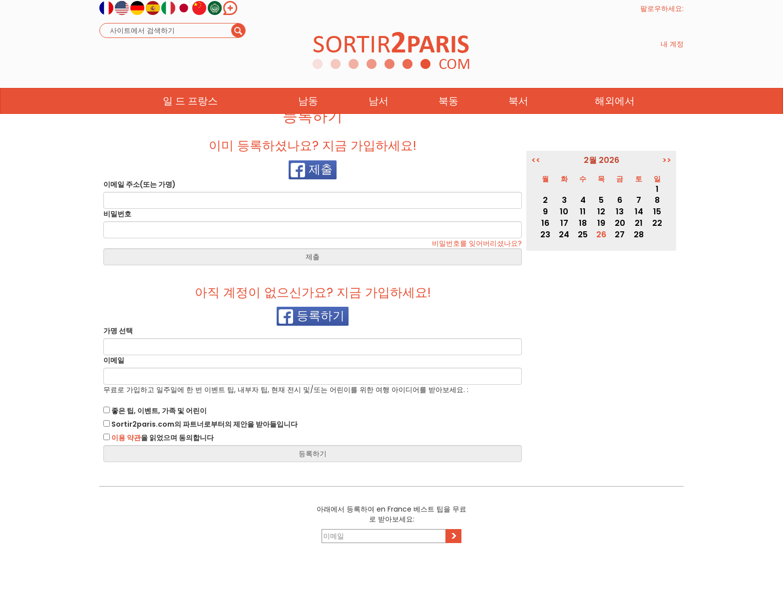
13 (620, 211)
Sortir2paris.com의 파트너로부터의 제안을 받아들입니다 (200, 424)
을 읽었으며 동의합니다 (158, 438)
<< (535, 160)
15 (657, 211)
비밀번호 (117, 214)
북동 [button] (448, 120)
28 (639, 234)
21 (639, 223)
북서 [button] (518, 120)
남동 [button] (308, 120)
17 (564, 223)
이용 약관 (126, 438)
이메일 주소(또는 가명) (139, 184)
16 (545, 223)
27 (620, 234)
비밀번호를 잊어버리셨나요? (477, 243)
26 (601, 234)
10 (564, 211)
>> (666, 160)
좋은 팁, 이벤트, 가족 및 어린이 (155, 411)
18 (583, 223)
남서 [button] (379, 120)
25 (583, 234)
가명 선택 (118, 331)
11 (583, 211)
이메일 (113, 360)
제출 (311, 170)
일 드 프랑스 (190, 120)
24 (564, 234)
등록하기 (311, 316)
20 (620, 223)
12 (601, 211)
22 (657, 223)
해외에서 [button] (615, 120)
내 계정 (672, 54)
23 (545, 234)
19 (601, 223)
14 (639, 211)
